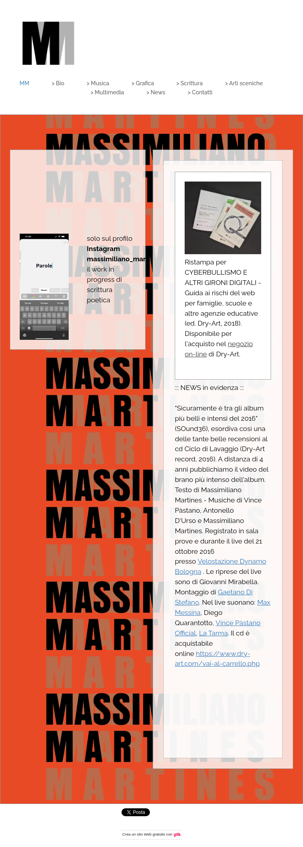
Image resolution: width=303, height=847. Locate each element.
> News (155, 92)
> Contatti (200, 92)
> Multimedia (107, 92)
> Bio (58, 83)
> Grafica (143, 83)
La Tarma (213, 633)
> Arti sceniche (244, 83)
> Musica (98, 83)
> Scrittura (189, 83)
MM (25, 83)
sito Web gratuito (151, 834)
